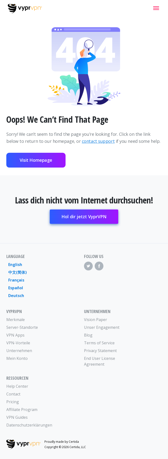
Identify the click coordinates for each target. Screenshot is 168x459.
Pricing (12, 401)
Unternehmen (19, 350)
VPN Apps (15, 335)
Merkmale (15, 319)
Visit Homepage (36, 160)
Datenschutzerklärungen (25, 425)
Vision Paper (95, 319)
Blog (88, 335)
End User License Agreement (99, 361)
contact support (98, 141)
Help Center (17, 386)
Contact (13, 394)
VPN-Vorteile (18, 343)
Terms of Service (99, 343)
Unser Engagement (101, 327)
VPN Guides (17, 417)
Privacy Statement (100, 350)
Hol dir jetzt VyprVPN (84, 216)
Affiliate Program (21, 409)
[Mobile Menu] (156, 8)
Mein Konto (17, 358)
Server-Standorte (22, 327)
